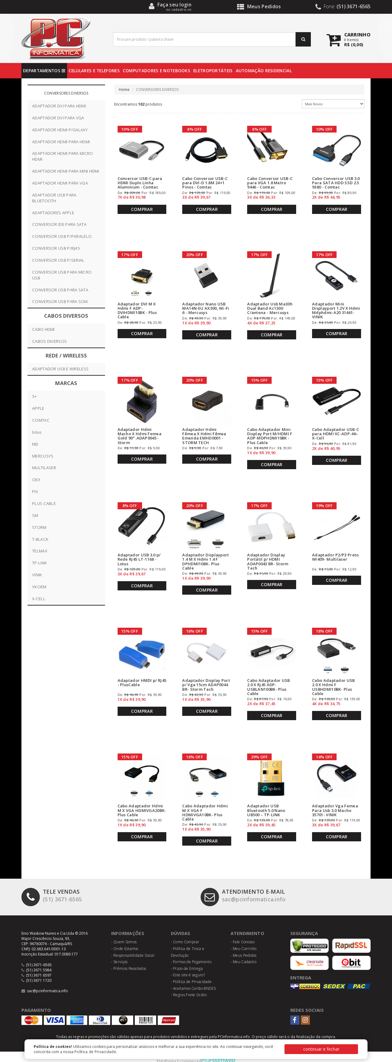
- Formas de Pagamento (191, 952)
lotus (37, 432)
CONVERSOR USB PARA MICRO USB (62, 275)
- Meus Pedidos (244, 945)
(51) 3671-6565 (53, 886)
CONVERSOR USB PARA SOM (60, 301)
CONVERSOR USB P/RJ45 (56, 248)
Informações (128, 924)
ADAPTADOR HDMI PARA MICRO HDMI (62, 156)
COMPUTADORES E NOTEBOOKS (156, 70)
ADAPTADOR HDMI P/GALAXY (60, 130)
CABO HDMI (43, 329)
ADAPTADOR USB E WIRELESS (60, 369)
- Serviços (119, 952)
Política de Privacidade (95, 1051)
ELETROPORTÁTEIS (213, 70)
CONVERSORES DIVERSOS (66, 93)
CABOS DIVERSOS (49, 341)
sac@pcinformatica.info (247, 886)
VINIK (37, 575)
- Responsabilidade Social (133, 945)
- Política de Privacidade (191, 972)
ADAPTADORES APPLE (53, 212)
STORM (39, 527)
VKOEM (39, 586)
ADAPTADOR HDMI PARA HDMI (61, 141)
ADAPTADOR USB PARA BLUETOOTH (54, 198)
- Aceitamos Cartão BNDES (193, 978)
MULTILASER (44, 467)
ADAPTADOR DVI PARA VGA (58, 118)
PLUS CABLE (44, 503)
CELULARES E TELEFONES (94, 70)
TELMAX (39, 551)
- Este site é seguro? (188, 965)
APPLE (38, 408)
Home (124, 89)
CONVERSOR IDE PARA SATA (59, 224)
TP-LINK (39, 563)
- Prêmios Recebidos (128, 959)
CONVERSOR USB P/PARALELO (62, 236)
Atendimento (248, 924)
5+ (34, 396)
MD (35, 444)
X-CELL (38, 598)
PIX (35, 491)
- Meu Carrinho (244, 939)
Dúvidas (181, 924)
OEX (36, 479)
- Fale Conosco (243, 932)
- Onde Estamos (124, 939)
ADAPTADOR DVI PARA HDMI (59, 106)
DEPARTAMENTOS (44, 70)
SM (35, 515)
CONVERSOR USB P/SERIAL (58, 260)
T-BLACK (40, 539)
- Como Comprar (185, 932)
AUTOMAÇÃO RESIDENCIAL (264, 70)
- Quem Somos (124, 932)
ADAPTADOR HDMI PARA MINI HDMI (65, 171)
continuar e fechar (321, 1049)
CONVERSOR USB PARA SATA (60, 290)
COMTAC (41, 420)
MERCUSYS (42, 456)
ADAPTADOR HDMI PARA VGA (60, 183)
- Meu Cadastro (244, 952)
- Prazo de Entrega (187, 959)
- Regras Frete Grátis (189, 985)
